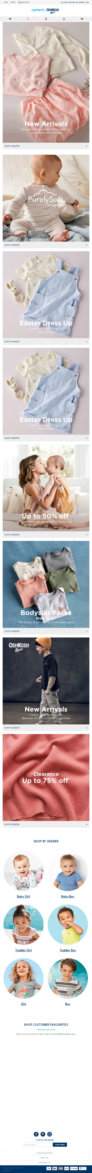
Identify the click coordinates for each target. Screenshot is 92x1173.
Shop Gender (12, 146)
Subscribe (60, 1144)
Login (6, 2)
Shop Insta (23, 2)
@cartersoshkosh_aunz (66, 1034)
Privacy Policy (8, 1168)
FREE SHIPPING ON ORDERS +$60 (75, 2)
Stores (13, 2)
